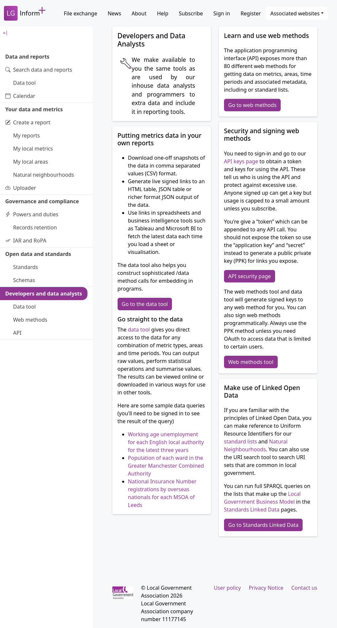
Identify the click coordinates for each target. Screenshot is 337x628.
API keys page (241, 161)
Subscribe (191, 13)
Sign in (222, 13)
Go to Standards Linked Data (263, 525)
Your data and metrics (34, 109)
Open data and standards (38, 254)
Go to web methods (252, 105)
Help (162, 13)
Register (250, 13)
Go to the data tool (145, 304)
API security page (249, 276)
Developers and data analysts (43, 293)
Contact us (304, 587)
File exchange (80, 13)
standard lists (240, 441)
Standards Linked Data (252, 509)
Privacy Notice (266, 587)
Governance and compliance (42, 201)
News (114, 13)
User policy (227, 587)
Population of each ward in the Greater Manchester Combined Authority (166, 465)
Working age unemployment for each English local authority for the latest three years (166, 442)
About (139, 13)
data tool (139, 329)
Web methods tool (250, 362)
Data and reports (27, 56)
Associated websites (295, 13)
